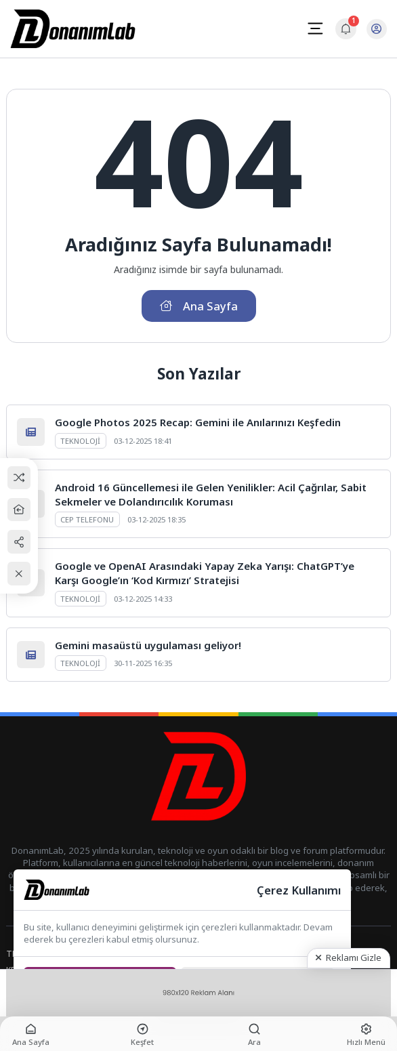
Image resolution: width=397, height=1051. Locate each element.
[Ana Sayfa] (19, 510)
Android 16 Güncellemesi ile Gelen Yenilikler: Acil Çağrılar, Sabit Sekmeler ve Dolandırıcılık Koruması (211, 494)
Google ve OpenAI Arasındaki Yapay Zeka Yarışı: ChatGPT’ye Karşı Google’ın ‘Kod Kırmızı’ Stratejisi (204, 573)
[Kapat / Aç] (19, 573)
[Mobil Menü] (315, 28)
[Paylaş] (19, 542)
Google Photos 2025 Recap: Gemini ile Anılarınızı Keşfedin (198, 422)
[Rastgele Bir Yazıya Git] (19, 477)
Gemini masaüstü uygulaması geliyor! (148, 645)
